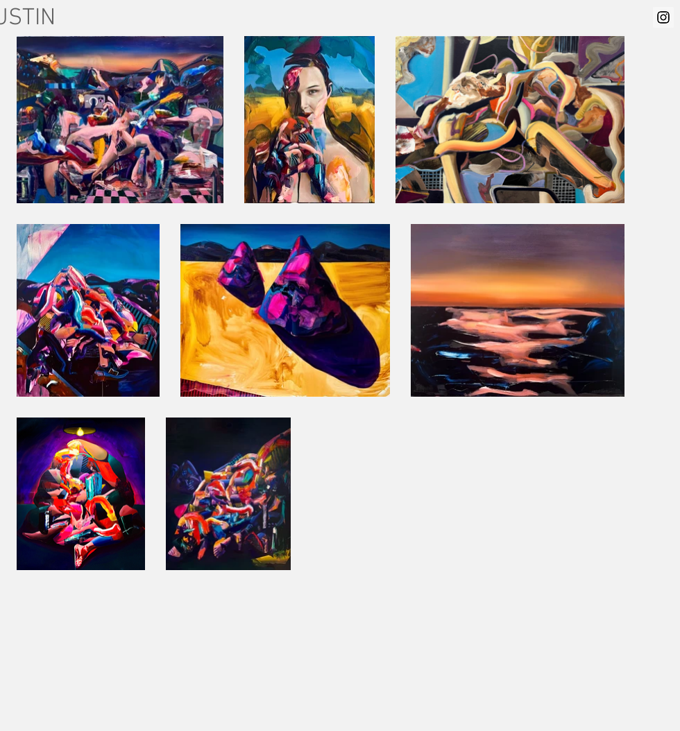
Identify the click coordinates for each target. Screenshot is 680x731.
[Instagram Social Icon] (663, 17)
